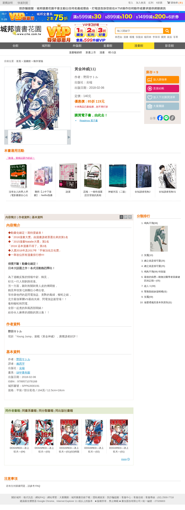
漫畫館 (138, 45)
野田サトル (90, 77)
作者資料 (24, 217)
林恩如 (118, 37)
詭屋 (68, 191)
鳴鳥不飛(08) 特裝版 (155, 271)
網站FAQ (40, 497)
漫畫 (126, 37)
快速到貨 (23, 2)
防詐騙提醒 (113, 497)
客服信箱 (138, 497)
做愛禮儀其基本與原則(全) (158, 302)
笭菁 (175, 37)
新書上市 (91, 52)
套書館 (107, 45)
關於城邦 (16, 497)
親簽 (169, 37)
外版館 (77, 45)
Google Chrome (45, 501)
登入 (130, 2)
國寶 (163, 37)
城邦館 (46, 45)
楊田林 (147, 37)
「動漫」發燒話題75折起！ (20, 158)
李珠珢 (156, 37)
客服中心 (126, 497)
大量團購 (64, 497)
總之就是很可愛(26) (154, 260)
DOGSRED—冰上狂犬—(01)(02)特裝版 (69, 452)
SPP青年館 (23, 372)
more (125, 459)
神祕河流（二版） (117, 191)
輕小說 (112, 52)
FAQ (37, 486)
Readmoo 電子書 (89, 120)
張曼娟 (139, 37)
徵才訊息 (28, 497)
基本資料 (37, 217)
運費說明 (7, 2)
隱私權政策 (99, 497)
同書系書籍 (29, 410)
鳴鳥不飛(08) (151, 223)
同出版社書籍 (64, 410)
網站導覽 (52, 497)
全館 (15, 45)
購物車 (177, 2)
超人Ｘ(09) (150, 286)
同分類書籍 (46, 410)
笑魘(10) (148, 255)
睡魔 (132, 37)
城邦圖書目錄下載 (80, 497)
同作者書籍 (12, 410)
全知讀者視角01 (167, 191)
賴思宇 (20, 363)
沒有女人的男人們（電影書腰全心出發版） (18, 195)
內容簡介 (10, 217)
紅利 (151, 2)
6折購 (159, 2)
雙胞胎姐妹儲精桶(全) (155, 291)
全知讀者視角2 (142, 191)
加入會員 (141, 2)
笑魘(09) (148, 296)
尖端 (89, 82)
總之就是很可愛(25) (154, 266)
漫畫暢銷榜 (75, 52)
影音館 (169, 45)
